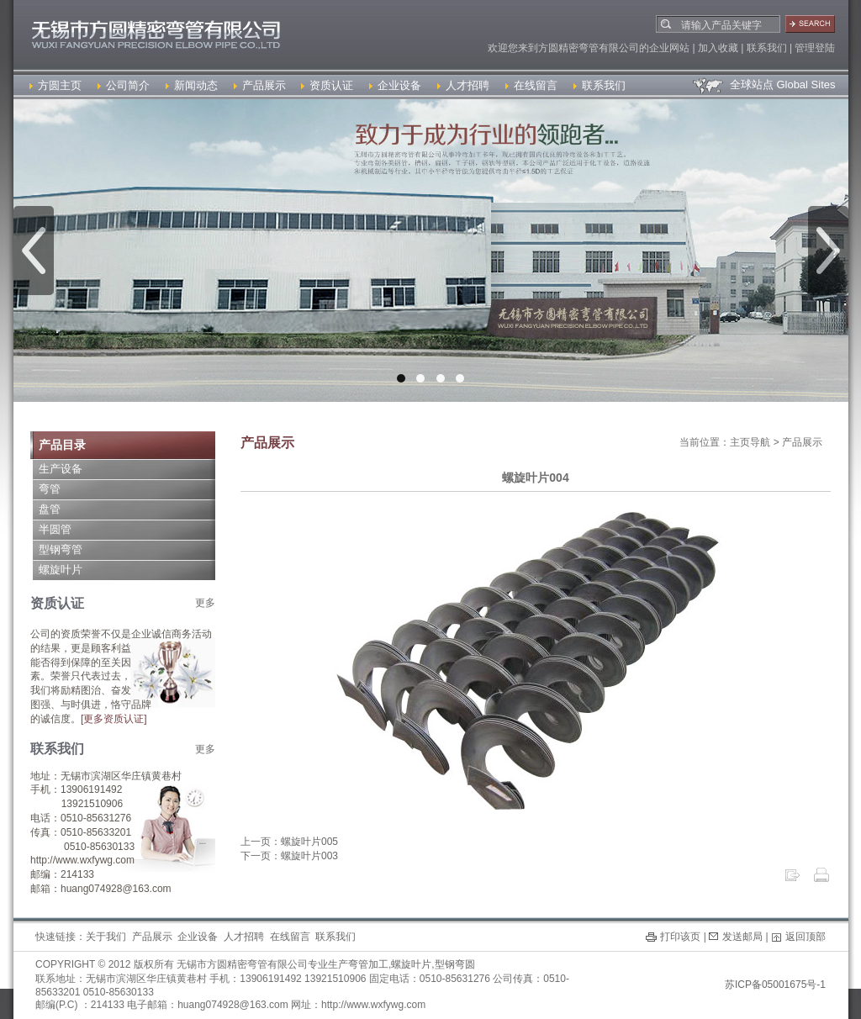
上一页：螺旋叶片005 (289, 841)
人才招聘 (463, 85)
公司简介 (124, 85)
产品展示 (260, 85)
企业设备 (395, 85)
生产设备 (60, 468)
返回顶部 (805, 936)
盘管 (50, 509)
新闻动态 (192, 85)
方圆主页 (55, 85)
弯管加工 (368, 964)
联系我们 (599, 85)
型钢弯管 (60, 549)
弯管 (50, 489)
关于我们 (106, 936)
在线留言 (531, 85)
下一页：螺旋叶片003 (289, 856)
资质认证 (327, 85)
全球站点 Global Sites (763, 84)
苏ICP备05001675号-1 (775, 984)
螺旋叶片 (60, 569)
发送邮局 (742, 936)
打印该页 (680, 936)
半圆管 (55, 529)
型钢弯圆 (455, 964)
